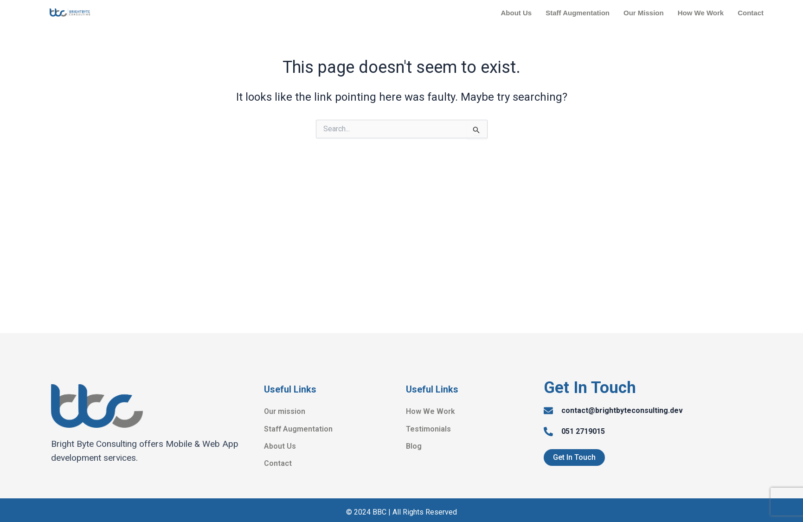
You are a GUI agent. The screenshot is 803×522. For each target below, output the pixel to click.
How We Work (701, 13)
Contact (751, 13)
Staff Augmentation (578, 13)
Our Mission (643, 13)
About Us (516, 13)
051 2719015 (583, 431)
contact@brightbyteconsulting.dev (622, 410)
